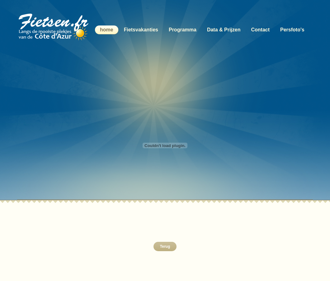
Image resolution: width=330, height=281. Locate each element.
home (106, 29)
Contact (260, 29)
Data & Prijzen (224, 29)
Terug (165, 246)
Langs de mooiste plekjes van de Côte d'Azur (55, 26)
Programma (182, 29)
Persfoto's (292, 29)
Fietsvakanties (141, 29)
